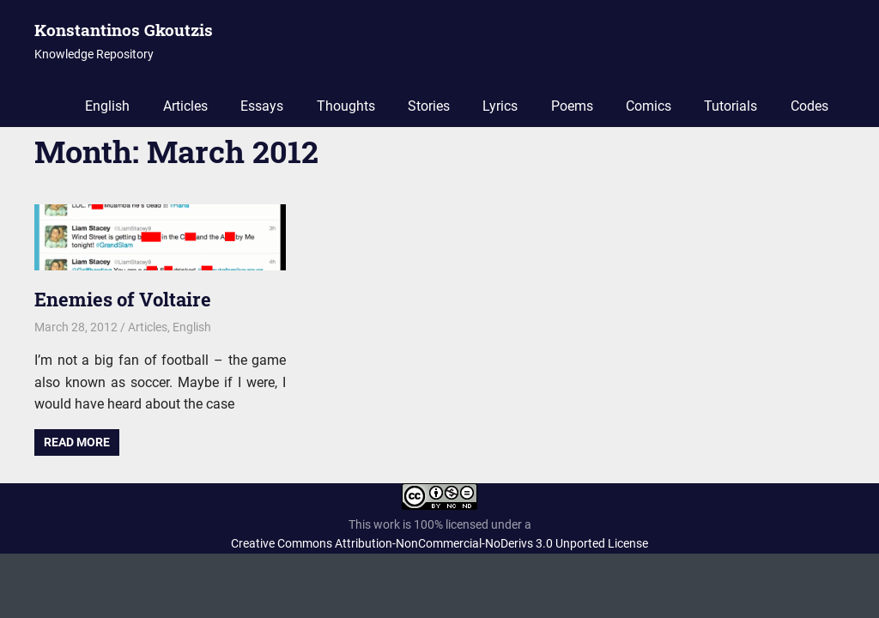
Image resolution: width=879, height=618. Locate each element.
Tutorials (730, 106)
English (107, 106)
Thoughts (346, 106)
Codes (809, 106)
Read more (77, 442)
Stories (429, 106)
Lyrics (500, 106)
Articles (185, 106)
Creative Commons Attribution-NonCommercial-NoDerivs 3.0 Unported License (439, 543)
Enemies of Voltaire (122, 299)
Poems (572, 106)
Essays (261, 106)
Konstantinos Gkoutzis (123, 29)
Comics (648, 106)
